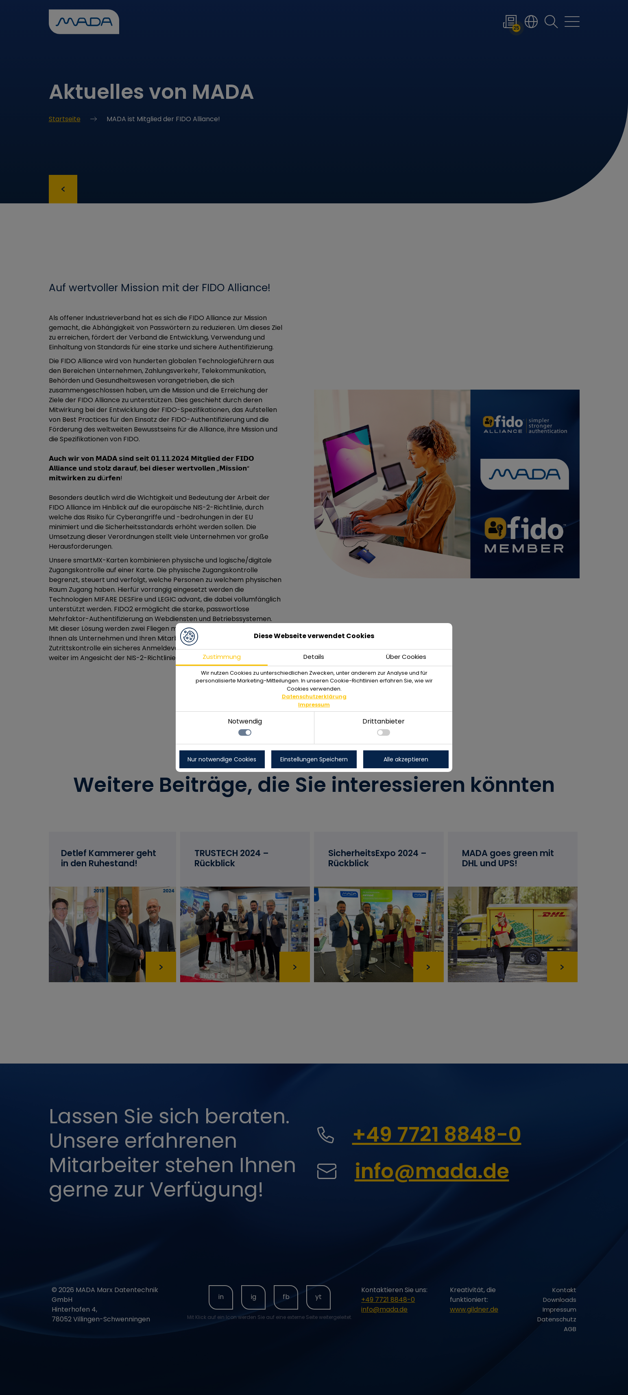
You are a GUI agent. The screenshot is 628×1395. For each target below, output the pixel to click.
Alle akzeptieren (406, 759)
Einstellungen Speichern (314, 759)
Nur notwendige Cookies (222, 759)
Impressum (314, 704)
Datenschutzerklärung (314, 696)
